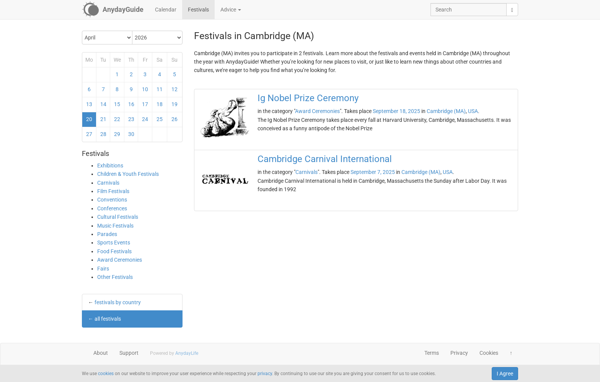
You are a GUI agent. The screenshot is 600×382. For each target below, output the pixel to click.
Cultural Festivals (117, 217)
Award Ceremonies (119, 260)
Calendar (165, 10)
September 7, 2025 (373, 172)
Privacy (459, 353)
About (100, 353)
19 (174, 104)
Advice (230, 10)
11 (160, 89)
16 (131, 104)
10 (145, 89)
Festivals (198, 10)
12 (174, 89)
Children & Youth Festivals (128, 174)
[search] (512, 9)
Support (129, 353)
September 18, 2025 (396, 111)
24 (145, 119)
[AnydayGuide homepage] (112, 9)
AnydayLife (186, 353)
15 (117, 104)
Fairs (103, 269)
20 (89, 119)
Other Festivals (115, 277)
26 (174, 119)
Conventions (112, 200)
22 (117, 119)
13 (89, 104)
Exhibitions (110, 165)
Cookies (488, 353)
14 (103, 104)
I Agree (505, 374)
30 (131, 134)
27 (89, 134)
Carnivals (108, 183)
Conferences (112, 208)
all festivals (108, 319)
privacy (265, 373)
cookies (106, 373)
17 (145, 104)
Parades (107, 234)
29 (117, 134)
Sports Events (113, 242)
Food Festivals (114, 251)
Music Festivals (115, 226)
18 (160, 104)
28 (103, 134)
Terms (431, 353)
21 (103, 119)
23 (131, 119)
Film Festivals (113, 191)
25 (160, 119)
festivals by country (118, 302)
